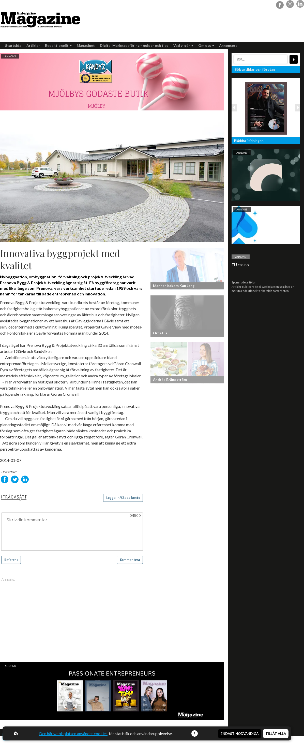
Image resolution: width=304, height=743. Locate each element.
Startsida (13, 45)
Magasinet (86, 45)
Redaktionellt (58, 45)
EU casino (240, 264)
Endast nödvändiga (240, 733)
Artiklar (33, 45)
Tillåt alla (275, 733)
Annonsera (228, 45)
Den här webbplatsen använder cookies (73, 733)
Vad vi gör (183, 45)
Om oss (206, 45)
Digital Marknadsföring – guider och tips (134, 45)
